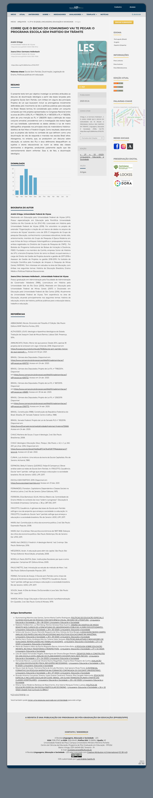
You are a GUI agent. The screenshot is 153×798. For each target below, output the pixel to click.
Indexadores (60, 41)
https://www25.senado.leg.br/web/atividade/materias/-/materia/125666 (40, 453)
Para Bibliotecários (120, 94)
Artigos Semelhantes (21, 639)
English (116, 68)
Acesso (132, 7)
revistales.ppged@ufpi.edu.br (79, 776)
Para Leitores (118, 87)
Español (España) (120, 71)
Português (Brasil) (120, 65)
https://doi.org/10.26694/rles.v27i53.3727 (25, 91)
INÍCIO (13, 41)
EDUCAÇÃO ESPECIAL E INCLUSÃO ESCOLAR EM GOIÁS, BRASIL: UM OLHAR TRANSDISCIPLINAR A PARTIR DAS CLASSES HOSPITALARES (60, 704)
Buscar (136, 41)
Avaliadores (75, 41)
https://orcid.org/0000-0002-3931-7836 (24, 83)
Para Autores (118, 90)
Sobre (46, 41)
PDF (83, 113)
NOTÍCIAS (104, 41)
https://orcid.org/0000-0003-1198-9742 (24, 73)
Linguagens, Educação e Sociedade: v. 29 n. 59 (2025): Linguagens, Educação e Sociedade (53, 663)
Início (13, 48)
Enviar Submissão (123, 49)
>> (28, 721)
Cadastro (118, 7)
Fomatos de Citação (89, 164)
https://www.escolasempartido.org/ (25, 509)
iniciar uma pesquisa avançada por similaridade (48, 726)
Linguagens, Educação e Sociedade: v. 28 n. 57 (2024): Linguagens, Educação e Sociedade (53, 699)
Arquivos (21, 48)
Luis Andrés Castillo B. (86, 785)
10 (24, 721)
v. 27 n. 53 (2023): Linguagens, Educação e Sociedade (50, 48)
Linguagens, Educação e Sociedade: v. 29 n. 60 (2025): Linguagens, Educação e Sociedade (53, 656)
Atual (22, 41)
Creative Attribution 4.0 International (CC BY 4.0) (107, 779)
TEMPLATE (91, 41)
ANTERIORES (33, 41)
